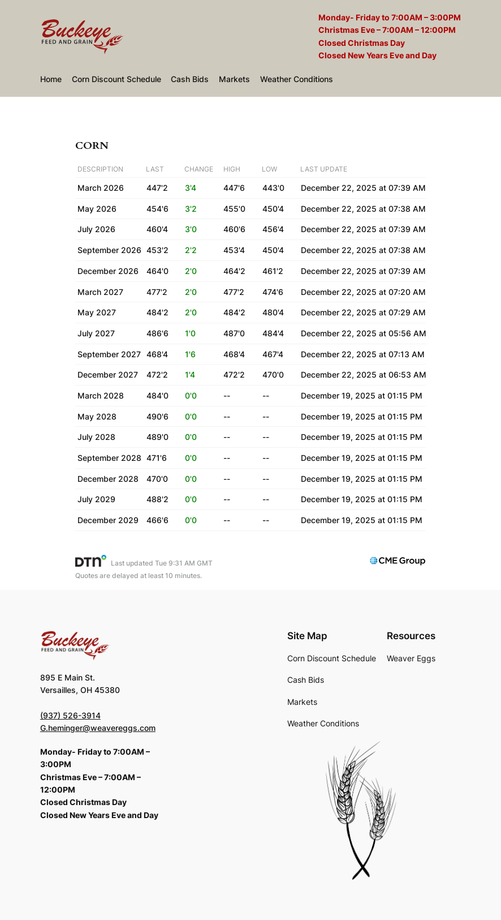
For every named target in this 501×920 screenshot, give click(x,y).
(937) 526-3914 (70, 715)
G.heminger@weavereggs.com (98, 728)
